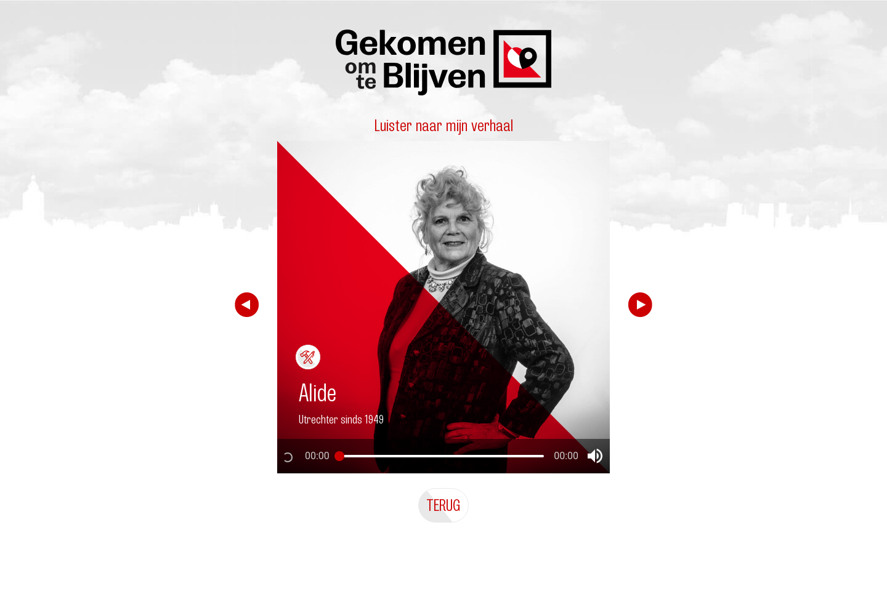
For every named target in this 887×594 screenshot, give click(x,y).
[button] (595, 456)
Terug (443, 505)
